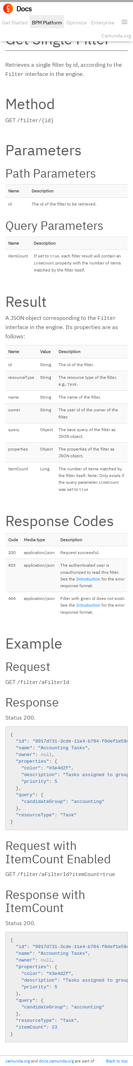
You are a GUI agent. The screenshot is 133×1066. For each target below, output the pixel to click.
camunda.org (17, 1061)
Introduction (88, 579)
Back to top (117, 1061)
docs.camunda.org (56, 1061)
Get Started (15, 22)
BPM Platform (47, 22)
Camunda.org (116, 35)
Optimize (76, 22)
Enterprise (103, 22)
